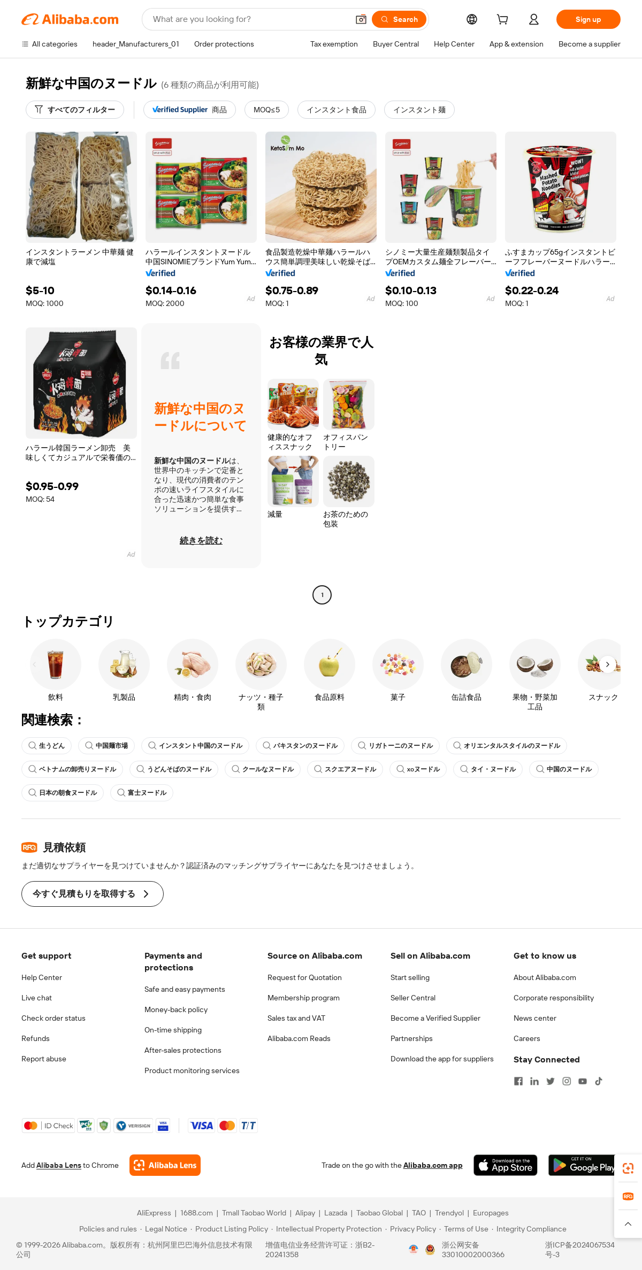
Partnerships (412, 1038)
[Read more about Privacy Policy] (410, 1229)
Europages (491, 1212)
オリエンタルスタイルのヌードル (506, 745)
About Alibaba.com (545, 977)
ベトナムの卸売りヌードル (72, 769)
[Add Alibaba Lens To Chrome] (165, 1165)
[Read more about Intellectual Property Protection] (326, 1229)
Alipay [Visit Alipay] (305, 1212)
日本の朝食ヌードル (62, 793)
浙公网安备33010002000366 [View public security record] (473, 1250)
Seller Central (413, 997)
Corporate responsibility (554, 997)
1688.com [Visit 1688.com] (196, 1212)
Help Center (41, 977)
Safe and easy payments (184, 989)
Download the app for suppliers (442, 1058)
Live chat (36, 997)
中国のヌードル (564, 769)
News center (535, 1018)
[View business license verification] (413, 1249)
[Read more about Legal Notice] (163, 1229)
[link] (628, 1168)
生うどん (46, 745)
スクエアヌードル (345, 769)
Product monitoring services (192, 1070)
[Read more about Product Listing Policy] (229, 1229)
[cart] (504, 21)
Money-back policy (176, 1009)
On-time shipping (173, 1030)
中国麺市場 (106, 745)
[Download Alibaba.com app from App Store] (505, 1165)
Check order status (53, 1018)
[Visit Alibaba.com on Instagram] (566, 1081)
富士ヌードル (141, 793)
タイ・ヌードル (488, 769)
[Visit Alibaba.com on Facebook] (518, 1081)
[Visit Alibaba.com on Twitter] (550, 1081)
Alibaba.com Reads (299, 1038)
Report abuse (43, 1058)
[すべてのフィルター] (75, 110)
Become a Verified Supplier (435, 1018)
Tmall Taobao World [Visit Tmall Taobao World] (254, 1212)
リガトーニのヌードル (395, 745)
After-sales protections (182, 1050)
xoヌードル (418, 769)
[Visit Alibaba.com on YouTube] (582, 1081)
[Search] (399, 19)
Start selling (410, 977)
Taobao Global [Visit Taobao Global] (379, 1212)
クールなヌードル (263, 769)
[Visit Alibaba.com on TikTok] (598, 1081)
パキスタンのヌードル (300, 745)
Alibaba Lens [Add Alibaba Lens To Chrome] (58, 1165)
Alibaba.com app (433, 1165)
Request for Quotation (305, 977)
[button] (361, 19)
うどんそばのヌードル (173, 769)
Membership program (304, 997)
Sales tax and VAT (296, 1018)
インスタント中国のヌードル (195, 745)
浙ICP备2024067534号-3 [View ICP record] (580, 1250)
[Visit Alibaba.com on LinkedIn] (534, 1081)
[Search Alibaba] (249, 19)
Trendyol (449, 1212)
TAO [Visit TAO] (419, 1212)
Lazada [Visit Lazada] (335, 1212)
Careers (527, 1038)
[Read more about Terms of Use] (463, 1229)
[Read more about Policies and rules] (106, 1229)
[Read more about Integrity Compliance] (529, 1229)
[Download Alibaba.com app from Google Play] (584, 1165)
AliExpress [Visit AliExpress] (154, 1212)
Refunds (35, 1038)
